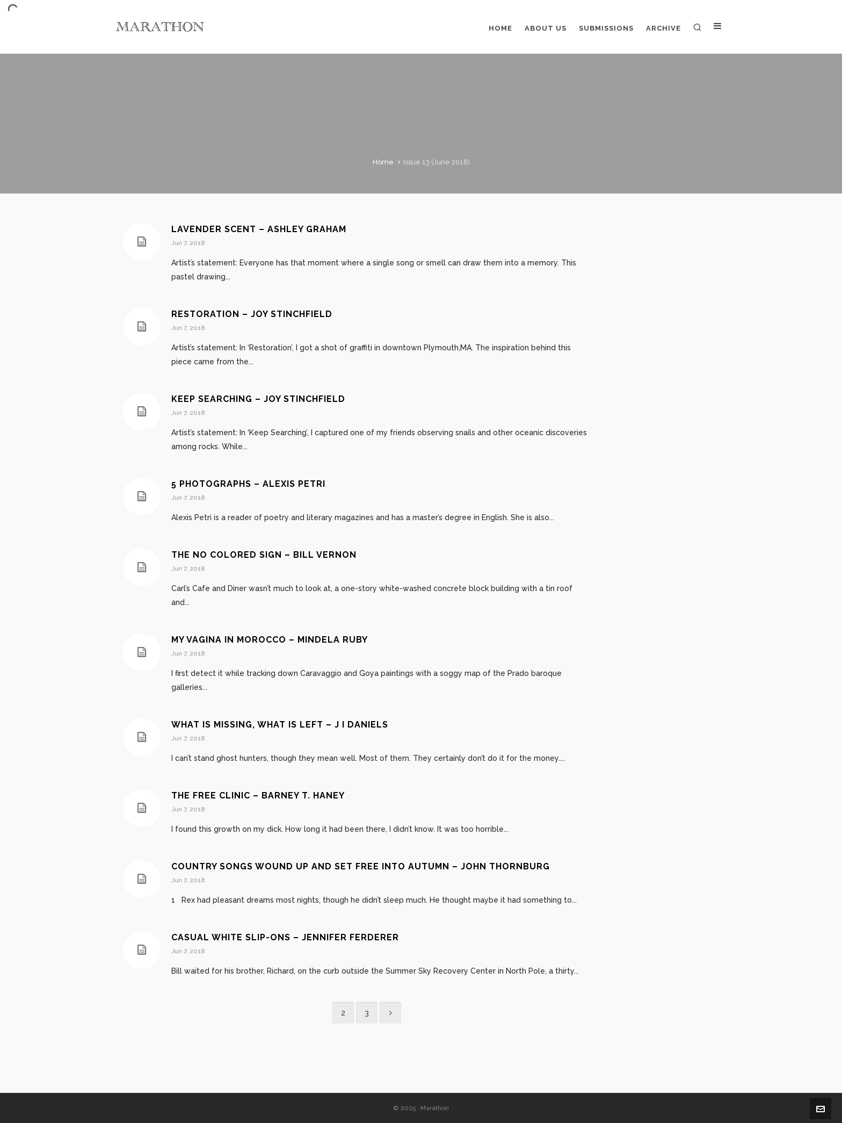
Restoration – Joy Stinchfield (251, 314)
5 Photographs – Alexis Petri (248, 484)
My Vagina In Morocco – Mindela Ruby (269, 640)
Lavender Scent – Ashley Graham (258, 229)
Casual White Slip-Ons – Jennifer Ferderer (285, 937)
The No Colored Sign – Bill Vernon (264, 555)
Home (383, 162)
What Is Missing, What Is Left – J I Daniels (279, 724)
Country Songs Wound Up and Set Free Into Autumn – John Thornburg (360, 866)
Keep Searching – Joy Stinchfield (258, 399)
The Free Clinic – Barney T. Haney (258, 795)
